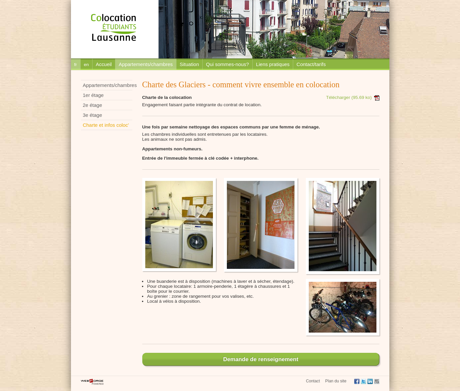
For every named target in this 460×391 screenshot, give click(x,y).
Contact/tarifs (311, 64)
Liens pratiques (273, 64)
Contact (313, 381)
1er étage (93, 95)
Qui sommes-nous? (227, 64)
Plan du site (336, 381)
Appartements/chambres (146, 64)
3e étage (92, 115)
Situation (189, 64)
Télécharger (352, 97)
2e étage (92, 105)
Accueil (104, 64)
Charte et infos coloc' (106, 125)
